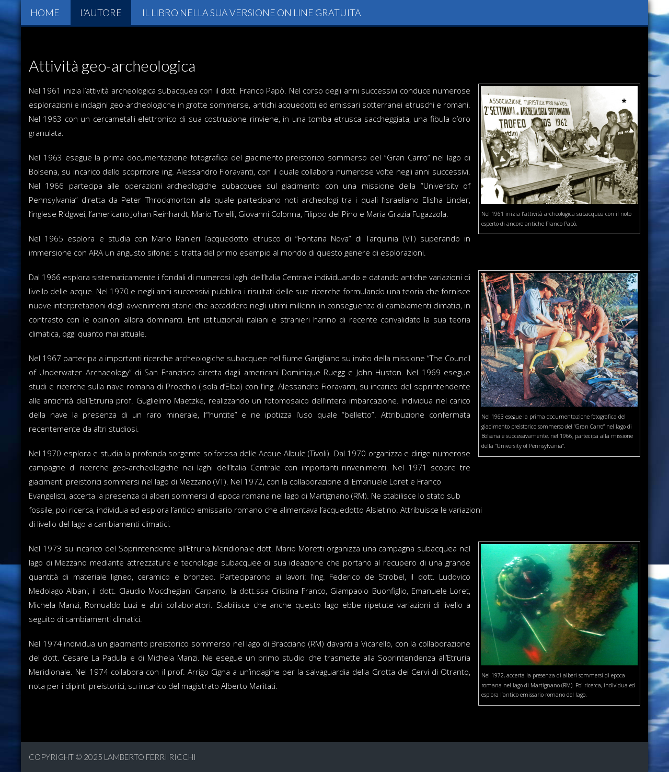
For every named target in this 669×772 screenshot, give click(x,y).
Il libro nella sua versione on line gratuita (251, 12)
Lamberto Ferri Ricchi (150, 757)
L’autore (101, 12)
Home (45, 12)
